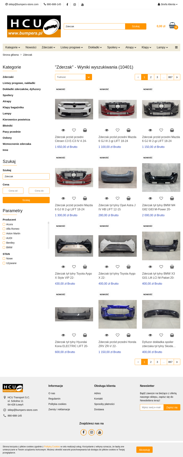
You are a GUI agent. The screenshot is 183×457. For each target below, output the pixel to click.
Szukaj (26, 200)
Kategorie (12, 47)
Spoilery (113, 47)
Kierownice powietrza (16, 119)
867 (170, 77)
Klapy (146, 47)
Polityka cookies (57, 404)
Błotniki (8, 125)
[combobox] (73, 77)
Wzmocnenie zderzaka (17, 143)
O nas (51, 393)
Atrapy (130, 47)
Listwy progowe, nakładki (19, 82)
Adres (97, 393)
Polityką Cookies (52, 446)
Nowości (31, 47)
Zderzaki (48, 47)
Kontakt (98, 398)
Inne (5, 149)
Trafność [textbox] (61, 77)
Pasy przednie (12, 131)
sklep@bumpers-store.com (23, 409)
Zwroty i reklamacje (59, 409)
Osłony (7, 137)
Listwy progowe (72, 47)
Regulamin (54, 398)
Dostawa (99, 409)
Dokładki (95, 47)
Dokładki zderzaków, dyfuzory (22, 89)
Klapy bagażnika (13, 107)
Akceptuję (144, 449)
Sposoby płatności (104, 404)
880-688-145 (15, 415)
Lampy (162, 47)
